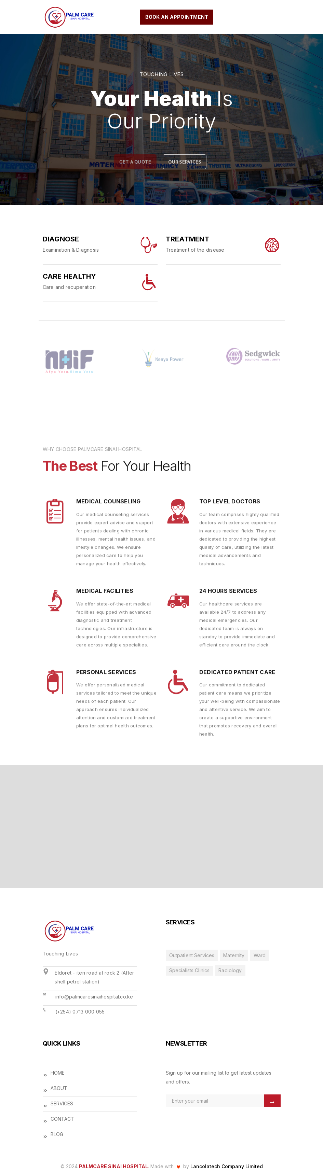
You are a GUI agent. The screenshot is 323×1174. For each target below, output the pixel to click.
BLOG (53, 1134)
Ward (260, 955)
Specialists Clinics (189, 970)
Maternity (233, 955)
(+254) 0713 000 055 (80, 1012)
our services (183, 161)
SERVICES (58, 1104)
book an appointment (176, 17)
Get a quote (134, 161)
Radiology (230, 970)
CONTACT (58, 1119)
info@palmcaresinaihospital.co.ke (94, 997)
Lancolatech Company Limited (226, 1166)
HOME (54, 1073)
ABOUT (55, 1088)
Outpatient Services (192, 955)
